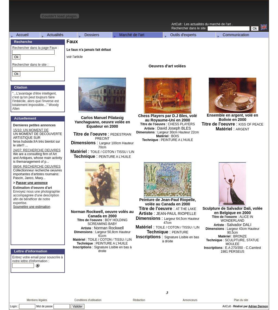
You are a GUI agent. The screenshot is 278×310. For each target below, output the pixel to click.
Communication (232, 35)
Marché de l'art (128, 35)
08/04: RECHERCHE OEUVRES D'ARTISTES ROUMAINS (37, 166)
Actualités (52, 35)
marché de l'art (221, 24)
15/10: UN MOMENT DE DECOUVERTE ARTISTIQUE (34, 130)
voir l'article (75, 57)
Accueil (19, 35)
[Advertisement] (205, 13)
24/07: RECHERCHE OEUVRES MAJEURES (37, 150)
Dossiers (88, 35)
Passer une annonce (32, 183)
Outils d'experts (180, 35)
